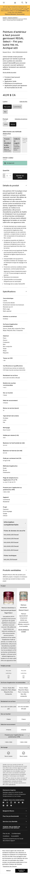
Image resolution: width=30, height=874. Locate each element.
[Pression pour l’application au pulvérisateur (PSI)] (15, 736)
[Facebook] (3, 802)
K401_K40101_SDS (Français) (11, 550)
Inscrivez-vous (7, 792)
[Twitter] (22, 802)
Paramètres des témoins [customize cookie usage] (10, 866)
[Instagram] (7, 802)
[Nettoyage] (15, 747)
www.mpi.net (12, 784)
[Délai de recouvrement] (15, 724)
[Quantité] (7, 176)
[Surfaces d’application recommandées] (15, 682)
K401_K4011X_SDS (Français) (11, 542)
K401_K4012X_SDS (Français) (11, 534)
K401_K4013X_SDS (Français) (11, 546)
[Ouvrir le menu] (4, 3)
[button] (22, 3)
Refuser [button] (8, 870)
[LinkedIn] (7, 805)
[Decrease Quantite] (4, 176)
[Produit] (15, 586)
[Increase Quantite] (10, 176)
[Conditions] (7, 835)
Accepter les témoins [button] (21, 870)
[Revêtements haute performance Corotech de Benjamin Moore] (10, 847)
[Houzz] (3, 805)
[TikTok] (11, 805)
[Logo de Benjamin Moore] (15, 3)
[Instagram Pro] (11, 802)
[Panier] (26, 3)
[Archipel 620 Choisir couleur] (15, 163)
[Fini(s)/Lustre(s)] (15, 666)
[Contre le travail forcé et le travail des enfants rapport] (15, 839)
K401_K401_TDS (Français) (10, 559)
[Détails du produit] (15, 185)
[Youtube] (15, 802)
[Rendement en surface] (15, 701)
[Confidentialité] (17, 833)
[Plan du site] (7, 833)
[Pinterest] (18, 802)
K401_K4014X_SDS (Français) (11, 538)
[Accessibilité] (16, 835)
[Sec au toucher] (15, 714)
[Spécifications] (15, 291)
